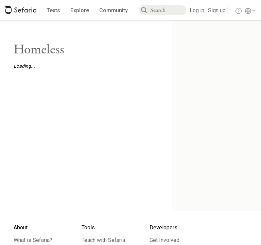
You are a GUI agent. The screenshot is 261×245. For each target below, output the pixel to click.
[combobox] (168, 10)
